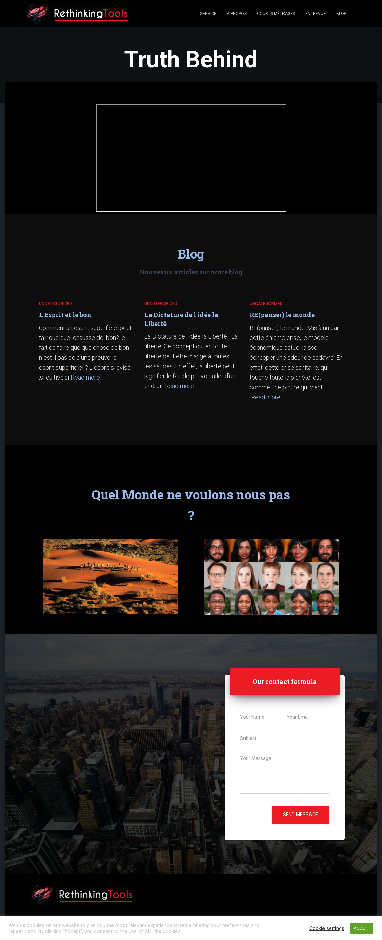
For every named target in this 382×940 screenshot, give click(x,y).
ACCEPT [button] (361, 928)
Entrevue (315, 13)
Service (208, 13)
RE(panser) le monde (282, 314)
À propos (237, 13)
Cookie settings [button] (326, 928)
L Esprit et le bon (65, 314)
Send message (300, 814)
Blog (341, 13)
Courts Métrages (276, 13)
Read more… (87, 377)
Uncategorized (55, 303)
